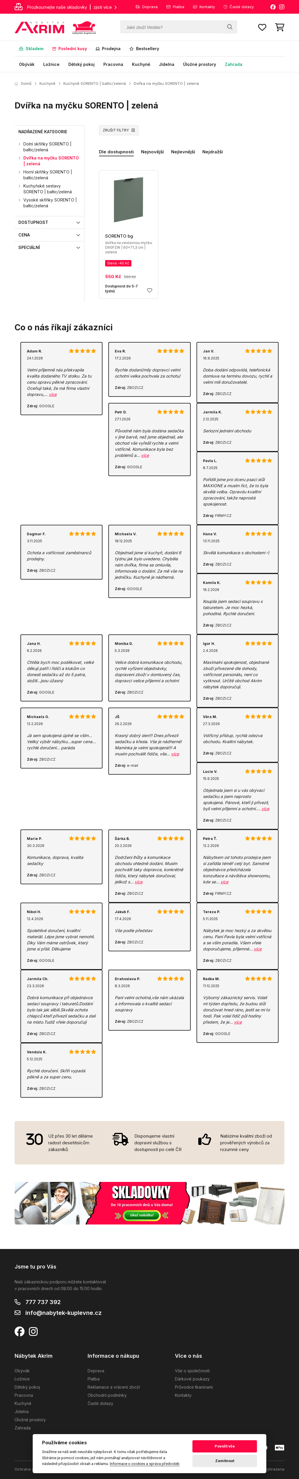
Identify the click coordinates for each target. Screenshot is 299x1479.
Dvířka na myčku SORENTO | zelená (166, 83)
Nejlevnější (183, 152)
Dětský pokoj (81, 64)
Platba (175, 6)
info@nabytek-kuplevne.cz (63, 1312)
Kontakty (204, 6)
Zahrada (233, 64)
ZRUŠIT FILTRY (119, 130)
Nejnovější (152, 152)
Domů (23, 83)
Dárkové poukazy (192, 1378)
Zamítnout (224, 1461)
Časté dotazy (239, 6)
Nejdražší (212, 152)
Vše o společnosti (192, 1370)
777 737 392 (43, 1302)
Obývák (26, 64)
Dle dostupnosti (116, 152)
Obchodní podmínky (107, 1395)
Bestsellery (144, 48)
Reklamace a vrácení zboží (114, 1387)
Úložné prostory (199, 64)
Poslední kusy (69, 48)
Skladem (31, 48)
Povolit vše (225, 1446)
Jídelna (166, 64)
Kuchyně (141, 64)
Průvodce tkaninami (194, 1387)
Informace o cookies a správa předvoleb (145, 1463)
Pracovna (113, 64)
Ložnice (51, 64)
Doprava (146, 6)
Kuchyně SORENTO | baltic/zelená (94, 83)
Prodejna (108, 48)
